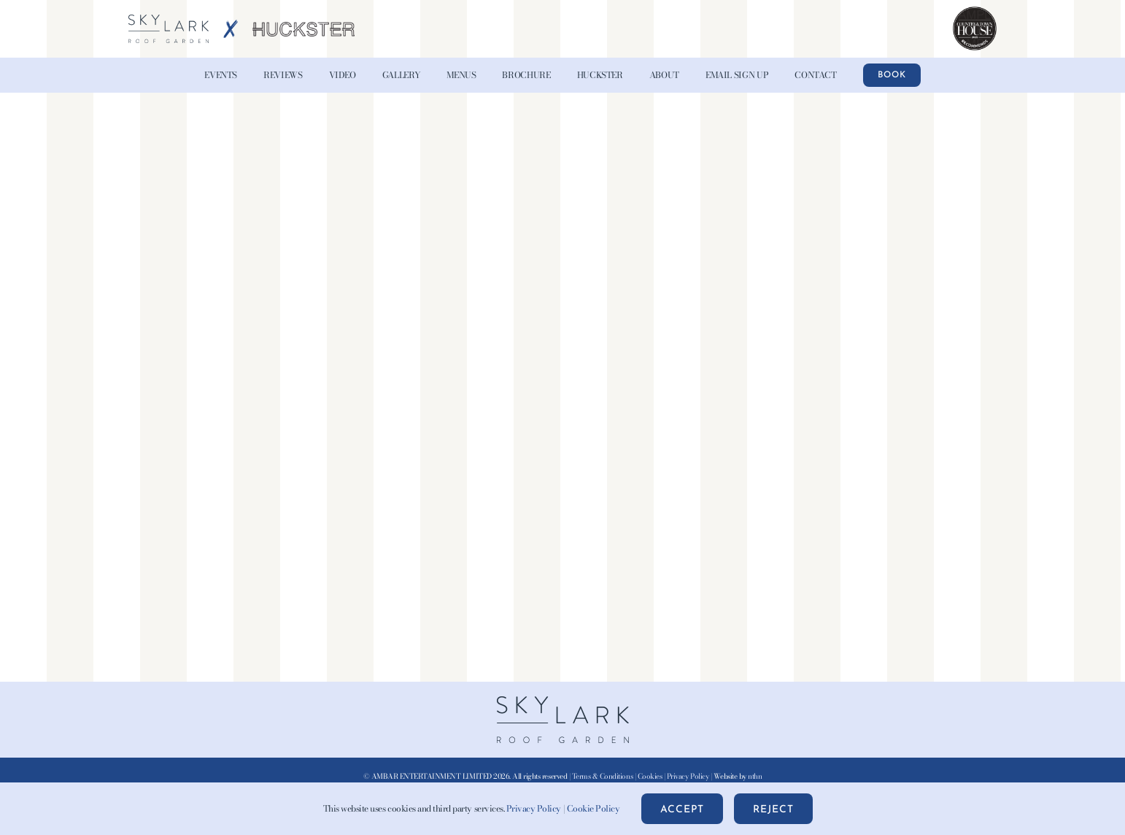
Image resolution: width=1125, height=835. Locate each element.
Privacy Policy (687, 776)
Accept (682, 809)
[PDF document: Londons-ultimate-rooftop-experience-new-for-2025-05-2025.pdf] (562, 385)
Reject (773, 809)
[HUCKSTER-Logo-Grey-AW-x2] (303, 27)
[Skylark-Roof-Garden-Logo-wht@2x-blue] (168, 20)
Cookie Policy (593, 808)
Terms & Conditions (602, 776)
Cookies (650, 776)
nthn (755, 776)
